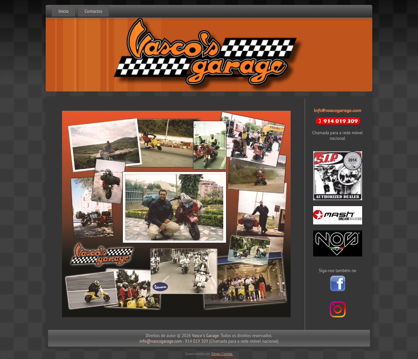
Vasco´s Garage (205, 335)
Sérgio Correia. (222, 354)
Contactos (93, 11)
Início (63, 11)
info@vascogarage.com (337, 110)
